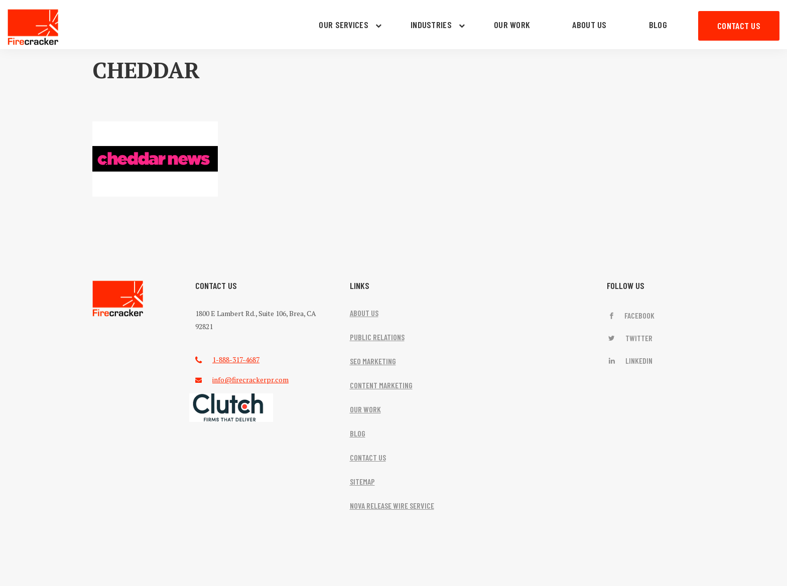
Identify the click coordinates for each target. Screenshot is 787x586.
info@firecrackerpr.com (250, 379)
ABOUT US (589, 24)
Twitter (629, 338)
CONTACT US (738, 25)
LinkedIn (629, 360)
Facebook (630, 315)
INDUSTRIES (431, 24)
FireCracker (118, 298)
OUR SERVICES (343, 24)
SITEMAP (362, 481)
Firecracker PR (33, 27)
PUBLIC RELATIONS (377, 337)
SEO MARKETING (373, 361)
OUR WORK (512, 24)
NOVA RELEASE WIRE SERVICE (392, 505)
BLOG (658, 24)
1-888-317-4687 (235, 359)
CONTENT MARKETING (381, 385)
